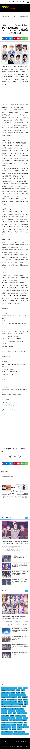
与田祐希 (22, 708)
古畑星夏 (21, 704)
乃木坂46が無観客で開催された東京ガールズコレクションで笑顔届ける (20, 647)
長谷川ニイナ (19, 717)
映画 (2, 729)
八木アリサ (9, 688)
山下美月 (24, 706)
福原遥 (8, 692)
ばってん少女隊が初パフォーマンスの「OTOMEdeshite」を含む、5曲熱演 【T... (20, 639)
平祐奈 (18, 727)
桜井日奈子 (10, 706)
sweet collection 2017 (11, 699)
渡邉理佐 (21, 722)
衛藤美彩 (9, 701)
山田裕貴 (18, 711)
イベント (14, 727)
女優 (19, 731)
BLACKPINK (4, 713)
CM (10, 729)
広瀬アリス (4, 701)
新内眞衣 (13, 692)
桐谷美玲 (16, 708)
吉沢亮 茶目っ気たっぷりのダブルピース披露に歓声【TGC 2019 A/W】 (20, 582)
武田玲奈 (8, 690)
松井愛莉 (15, 688)
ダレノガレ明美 (11, 711)
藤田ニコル (23, 694)
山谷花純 (25, 688)
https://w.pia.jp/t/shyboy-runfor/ (10, 405)
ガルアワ (19, 729)
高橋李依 (3, 688)
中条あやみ (24, 720)
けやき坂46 (13, 724)
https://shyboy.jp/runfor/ (13, 410)
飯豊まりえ (9, 722)
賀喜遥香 (23, 715)
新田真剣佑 (17, 694)
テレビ (14, 713)
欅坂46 (15, 731)
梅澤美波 (8, 717)
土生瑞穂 (3, 727)
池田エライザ (10, 708)
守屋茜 (3, 715)
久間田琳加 (15, 722)
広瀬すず (11, 694)
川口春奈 (3, 704)
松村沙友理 (19, 724)
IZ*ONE (10, 713)
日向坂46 (8, 727)
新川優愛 (13, 717)
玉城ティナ (25, 717)
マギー (22, 690)
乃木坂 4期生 (4, 711)
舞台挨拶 (14, 729)
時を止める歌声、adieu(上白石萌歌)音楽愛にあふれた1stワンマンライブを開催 (20, 631)
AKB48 (7, 715)
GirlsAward (9, 734)
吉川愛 (23, 711)
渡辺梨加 (18, 692)
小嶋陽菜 (3, 692)
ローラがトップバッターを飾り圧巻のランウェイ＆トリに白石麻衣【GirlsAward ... (19, 566)
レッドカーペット (16, 720)
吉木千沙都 (4, 708)
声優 (2, 699)
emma (13, 690)
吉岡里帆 (12, 715)
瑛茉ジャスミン (5, 694)
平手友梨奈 (20, 701)
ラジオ (16, 704)
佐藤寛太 (20, 688)
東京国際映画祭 (5, 720)
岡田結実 (26, 701)
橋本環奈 (15, 701)
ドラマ (8, 724)
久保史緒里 (24, 697)
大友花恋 (3, 697)
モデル (3, 717)
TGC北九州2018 (17, 706)
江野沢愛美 (14, 697)
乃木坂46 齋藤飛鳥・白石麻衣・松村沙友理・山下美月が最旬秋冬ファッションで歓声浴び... (20, 574)
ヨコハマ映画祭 (10, 704)
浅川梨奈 (20, 699)
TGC (14, 734)
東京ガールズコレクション (7, 731)
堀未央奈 (24, 713)
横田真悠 (8, 697)
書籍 (17, 734)
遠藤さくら (4, 706)
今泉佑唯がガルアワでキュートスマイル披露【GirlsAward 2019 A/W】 (20, 558)
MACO (22, 692)
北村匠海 (18, 690)
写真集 (6, 729)
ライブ (23, 731)
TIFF (10, 720)
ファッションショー (24, 734)
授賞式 (24, 724)
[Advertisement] (15, 94)
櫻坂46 (25, 704)
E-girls (19, 697)
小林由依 (3, 690)
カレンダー (18, 715)
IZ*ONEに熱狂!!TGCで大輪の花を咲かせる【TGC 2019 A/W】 (20, 654)
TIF (27, 727)
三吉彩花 (3, 722)
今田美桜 (19, 713)
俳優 (25, 722)
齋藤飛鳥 (3, 724)
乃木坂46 (3, 734)
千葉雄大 (25, 699)
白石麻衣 (23, 727)
